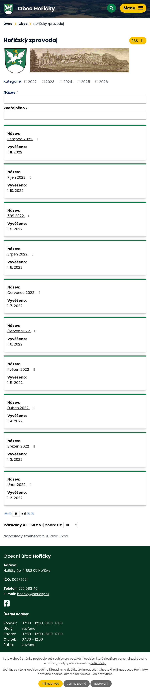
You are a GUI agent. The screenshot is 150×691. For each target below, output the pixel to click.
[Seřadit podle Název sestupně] (17, 93)
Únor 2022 (20, 484)
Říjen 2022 (20, 177)
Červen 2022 (22, 330)
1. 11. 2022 (14, 152)
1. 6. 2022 (15, 344)
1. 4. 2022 (15, 421)
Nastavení (101, 684)
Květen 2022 (22, 369)
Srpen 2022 (21, 254)
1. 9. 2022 (15, 228)
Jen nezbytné (76, 684)
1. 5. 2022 (15, 382)
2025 (85, 81)
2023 (50, 81)
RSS (137, 40)
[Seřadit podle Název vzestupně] (17, 91)
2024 (67, 81)
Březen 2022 (22, 446)
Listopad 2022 (23, 138)
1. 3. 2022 (15, 459)
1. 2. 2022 (15, 497)
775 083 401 (29, 588)
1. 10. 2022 (15, 190)
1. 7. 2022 (15, 305)
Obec (23, 23)
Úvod (8, 23)
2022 (32, 81)
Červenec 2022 (24, 292)
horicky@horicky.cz (33, 594)
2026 (103, 81)
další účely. (98, 663)
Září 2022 (19, 215)
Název (9, 92)
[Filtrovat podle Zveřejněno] (75, 116)
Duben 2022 (21, 407)
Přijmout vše (50, 684)
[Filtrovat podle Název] (75, 100)
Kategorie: (13, 81)
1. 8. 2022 (15, 267)
